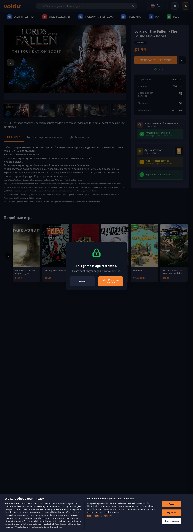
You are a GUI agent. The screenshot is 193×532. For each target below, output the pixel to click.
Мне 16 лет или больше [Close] (111, 281)
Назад (82, 281)
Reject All (171, 516)
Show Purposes (171, 525)
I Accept (171, 507)
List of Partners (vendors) (99, 519)
